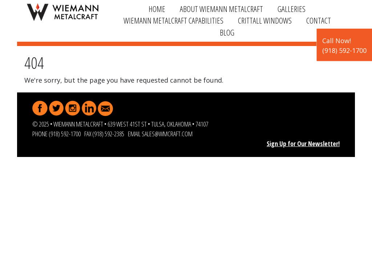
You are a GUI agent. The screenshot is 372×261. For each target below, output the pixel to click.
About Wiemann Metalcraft (221, 9)
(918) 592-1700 (65, 133)
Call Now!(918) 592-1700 (344, 45)
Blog (227, 32)
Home (157, 9)
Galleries (292, 9)
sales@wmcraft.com (167, 133)
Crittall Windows (265, 20)
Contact (318, 20)
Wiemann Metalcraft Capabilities (173, 20)
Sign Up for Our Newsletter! (303, 143)
